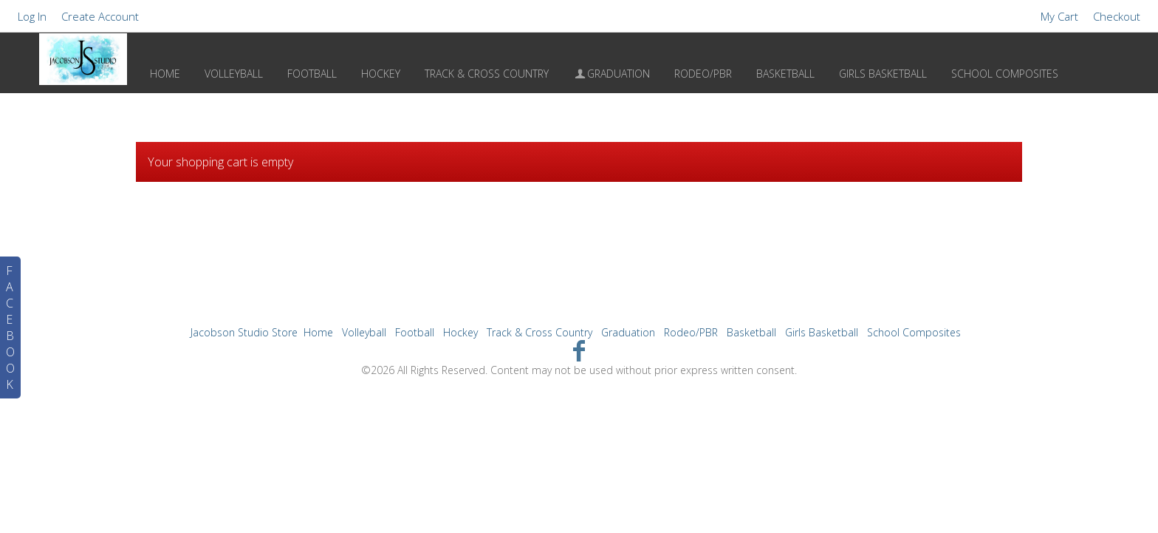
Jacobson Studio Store (244, 332)
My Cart (1061, 16)
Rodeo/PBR (703, 74)
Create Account (100, 16)
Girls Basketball (883, 74)
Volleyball (234, 74)
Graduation (612, 74)
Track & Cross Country (487, 74)
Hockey (380, 74)
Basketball (785, 74)
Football (312, 74)
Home (165, 74)
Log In (32, 16)
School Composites (1004, 74)
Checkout (1116, 16)
